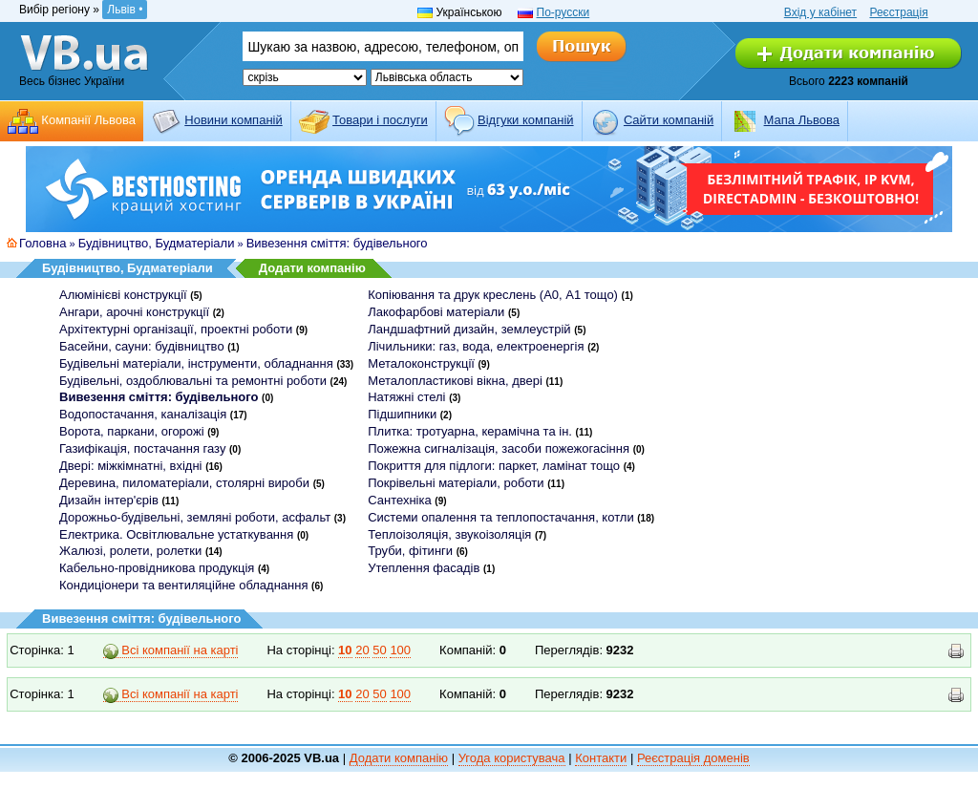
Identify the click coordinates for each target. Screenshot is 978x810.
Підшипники (402, 414)
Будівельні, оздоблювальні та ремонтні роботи (193, 380)
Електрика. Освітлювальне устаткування (176, 534)
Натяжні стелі (406, 397)
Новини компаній (233, 120)
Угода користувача (511, 758)
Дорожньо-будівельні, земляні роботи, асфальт (194, 517)
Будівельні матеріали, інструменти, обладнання (196, 363)
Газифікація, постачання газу (142, 448)
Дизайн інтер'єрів (109, 500)
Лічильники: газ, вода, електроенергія (476, 346)
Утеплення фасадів (423, 568)
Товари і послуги (380, 120)
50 (379, 650)
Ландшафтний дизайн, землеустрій (469, 329)
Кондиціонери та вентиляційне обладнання (183, 585)
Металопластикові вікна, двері (455, 380)
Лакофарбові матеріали (436, 312)
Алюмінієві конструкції (123, 295)
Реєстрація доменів (693, 758)
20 (362, 650)
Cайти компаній (668, 120)
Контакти (601, 758)
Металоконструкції (421, 363)
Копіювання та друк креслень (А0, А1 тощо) (493, 295)
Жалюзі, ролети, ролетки (130, 551)
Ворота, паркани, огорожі (131, 431)
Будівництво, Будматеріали (156, 243)
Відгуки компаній (526, 120)
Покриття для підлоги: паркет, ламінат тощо (494, 465)
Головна (42, 243)
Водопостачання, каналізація (142, 414)
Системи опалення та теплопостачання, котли (500, 517)
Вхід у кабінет (820, 12)
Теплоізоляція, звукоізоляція (449, 534)
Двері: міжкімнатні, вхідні (130, 465)
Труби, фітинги (410, 551)
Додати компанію (312, 268)
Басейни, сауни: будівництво (141, 346)
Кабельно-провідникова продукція (156, 568)
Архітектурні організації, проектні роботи (175, 329)
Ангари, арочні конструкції (134, 312)
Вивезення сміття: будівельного (337, 243)
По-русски (563, 12)
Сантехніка (399, 500)
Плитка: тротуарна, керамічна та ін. (470, 431)
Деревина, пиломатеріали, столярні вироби (184, 483)
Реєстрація (898, 12)
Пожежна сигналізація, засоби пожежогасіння (498, 448)
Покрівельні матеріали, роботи (455, 483)
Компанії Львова (88, 120)
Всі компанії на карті (171, 650)
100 (400, 650)
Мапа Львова (802, 120)
